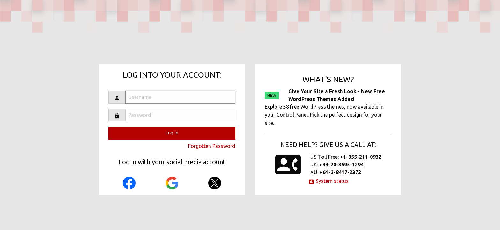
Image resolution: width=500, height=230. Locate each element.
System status (328, 181)
